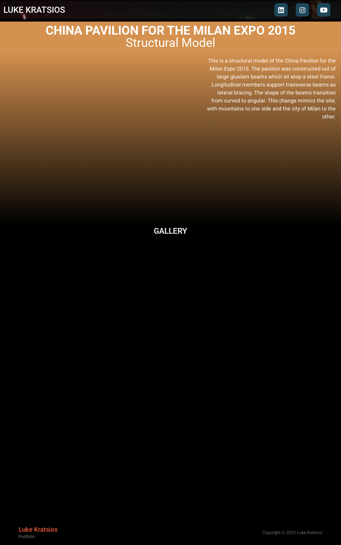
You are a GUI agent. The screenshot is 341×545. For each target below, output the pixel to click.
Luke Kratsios (38, 530)
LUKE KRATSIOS (34, 10)
